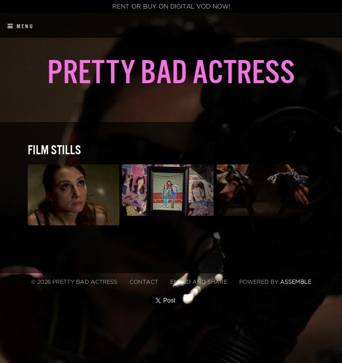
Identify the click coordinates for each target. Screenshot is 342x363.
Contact (143, 282)
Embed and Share (198, 282)
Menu (21, 26)
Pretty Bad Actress (171, 73)
